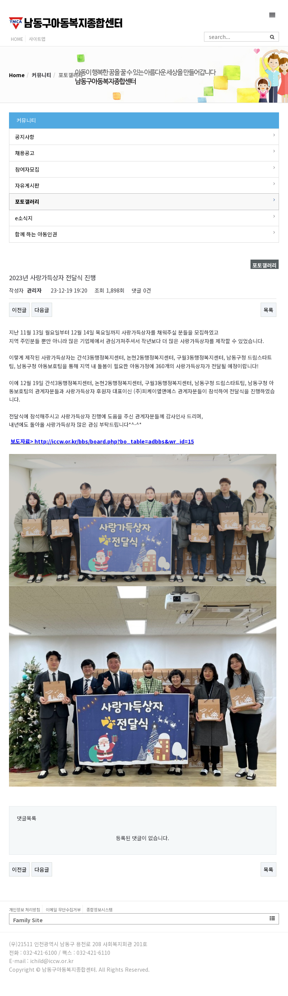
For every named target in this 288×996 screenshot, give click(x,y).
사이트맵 (37, 39)
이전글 (19, 310)
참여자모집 (27, 169)
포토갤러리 (27, 201)
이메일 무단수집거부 (63, 909)
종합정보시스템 (99, 909)
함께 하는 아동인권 (36, 234)
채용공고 (24, 153)
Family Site (144, 920)
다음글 (41, 310)
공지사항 (24, 136)
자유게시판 (27, 185)
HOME (17, 39)
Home (17, 75)
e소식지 (24, 218)
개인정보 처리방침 (24, 909)
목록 (268, 310)
